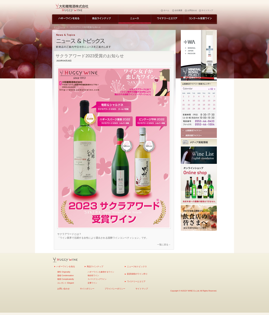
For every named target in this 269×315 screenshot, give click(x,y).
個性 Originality (63, 272)
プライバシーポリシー (115, 288)
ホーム (166, 10)
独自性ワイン (93, 275)
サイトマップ (207, 10)
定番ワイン (92, 283)
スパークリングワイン (97, 279)
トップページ (59, 27)
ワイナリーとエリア (136, 281)
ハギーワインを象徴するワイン (101, 272)
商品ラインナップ (95, 266)
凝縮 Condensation (65, 275)
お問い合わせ (63, 288)
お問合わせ (192, 10)
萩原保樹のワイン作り (137, 274)
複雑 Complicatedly (65, 279)
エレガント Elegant (65, 283)
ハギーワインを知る (65, 266)
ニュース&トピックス (137, 266)
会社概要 (178, 10)
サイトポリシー (87, 288)
